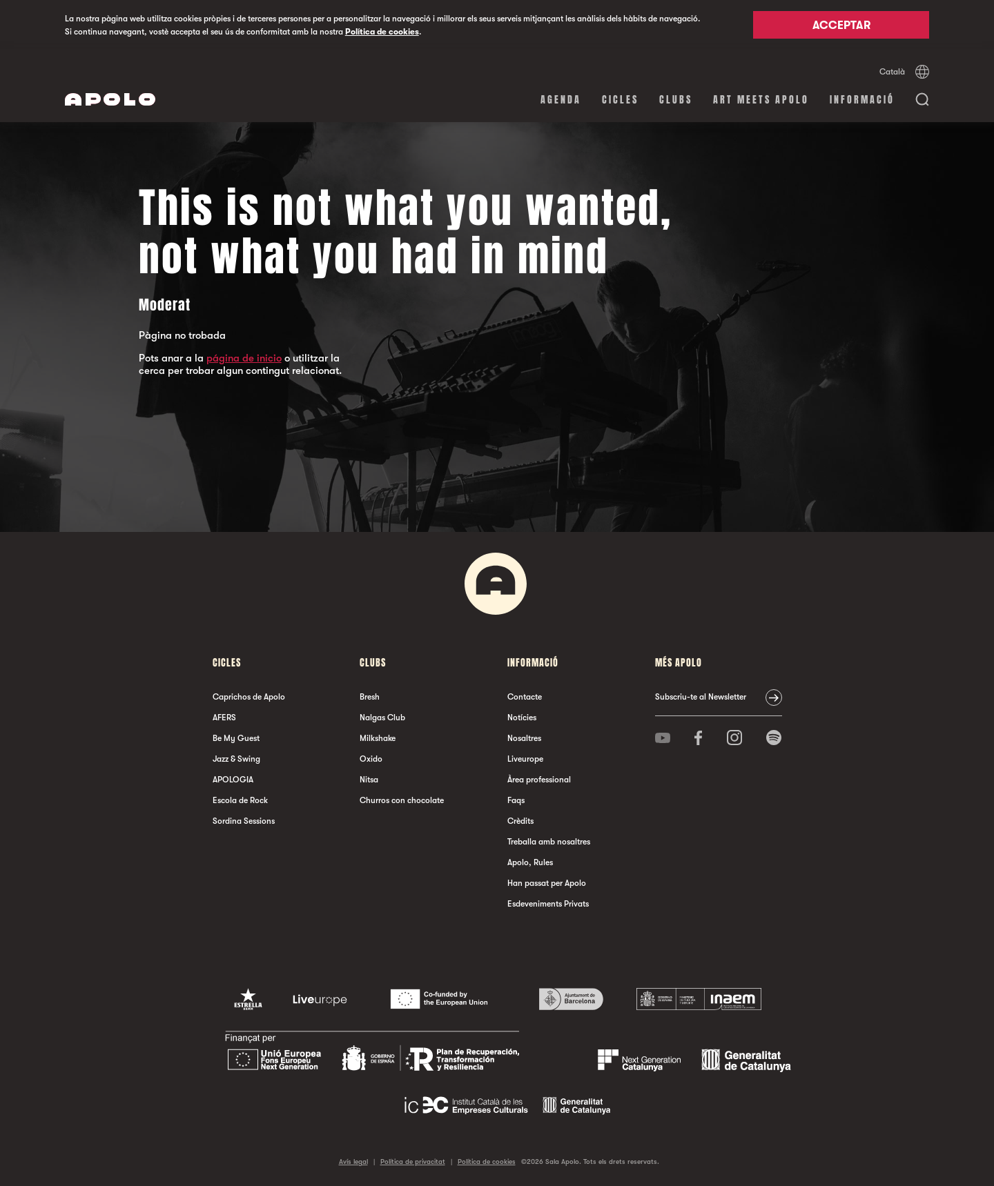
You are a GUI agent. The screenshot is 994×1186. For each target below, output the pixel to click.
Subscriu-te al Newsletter (700, 697)
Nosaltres (524, 738)
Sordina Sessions (244, 821)
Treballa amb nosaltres (548, 842)
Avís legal (353, 1161)
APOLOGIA (233, 779)
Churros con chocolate (402, 800)
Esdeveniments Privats (548, 904)
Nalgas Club (382, 717)
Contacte (524, 697)
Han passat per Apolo (546, 883)
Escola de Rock (240, 800)
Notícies (521, 717)
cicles (620, 99)
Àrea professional (539, 779)
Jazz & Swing (236, 759)
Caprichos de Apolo (249, 697)
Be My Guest (236, 738)
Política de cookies (382, 32)
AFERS (224, 717)
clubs (675, 99)
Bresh (370, 697)
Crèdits (520, 821)
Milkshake (378, 738)
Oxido (371, 759)
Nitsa (369, 779)
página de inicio (244, 358)
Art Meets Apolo (761, 99)
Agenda (560, 99)
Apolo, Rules (530, 862)
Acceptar (841, 25)
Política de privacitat (412, 1161)
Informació (862, 99)
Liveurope (525, 759)
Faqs (516, 800)
